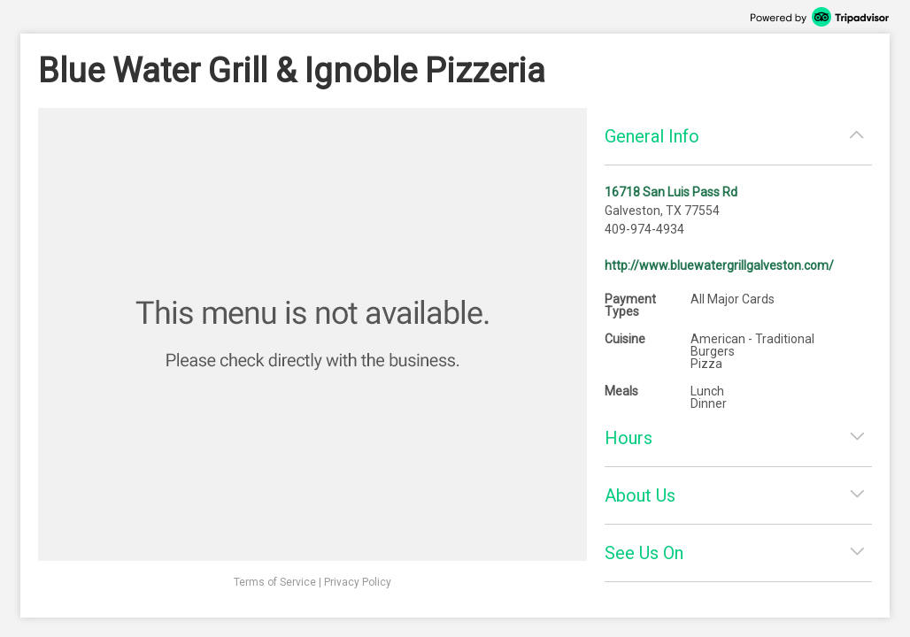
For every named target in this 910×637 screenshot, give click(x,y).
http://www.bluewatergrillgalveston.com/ (719, 265)
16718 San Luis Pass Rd (671, 192)
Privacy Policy (357, 582)
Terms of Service (275, 582)
